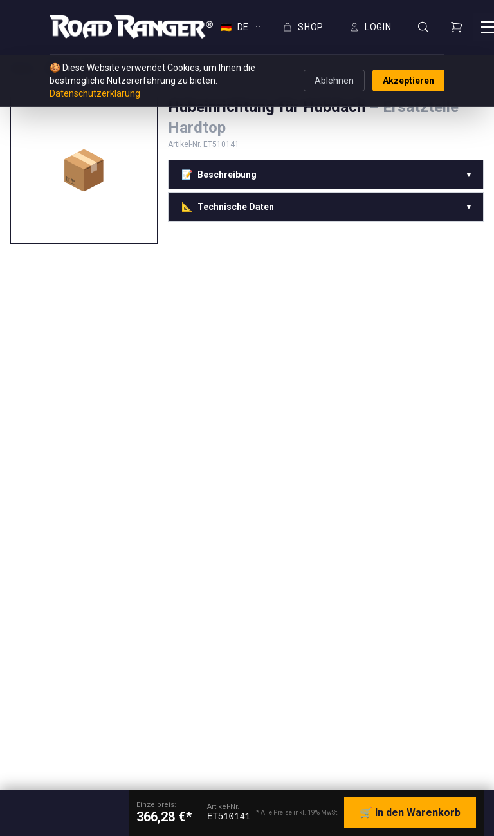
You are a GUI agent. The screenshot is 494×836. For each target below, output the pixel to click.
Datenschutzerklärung (95, 93)
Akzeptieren (408, 80)
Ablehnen (334, 80)
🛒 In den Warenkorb (410, 812)
